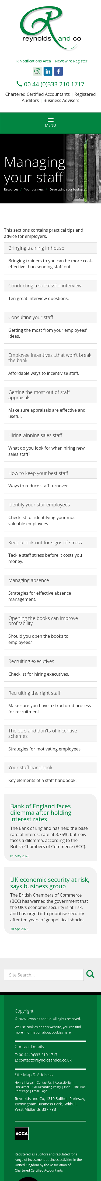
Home (19, 1082)
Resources (11, 189)
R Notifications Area (33, 61)
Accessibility (63, 1082)
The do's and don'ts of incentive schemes (42, 733)
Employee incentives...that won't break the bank (49, 358)
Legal (30, 1082)
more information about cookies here (43, 1032)
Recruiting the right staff (34, 693)
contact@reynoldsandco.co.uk (45, 1060)
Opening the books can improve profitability (43, 621)
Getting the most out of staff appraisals (39, 395)
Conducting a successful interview (45, 285)
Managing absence (28, 580)
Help (67, 1087)
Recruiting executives (31, 661)
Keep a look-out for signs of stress (45, 542)
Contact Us (44, 1082)
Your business (34, 189)
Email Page (39, 1091)
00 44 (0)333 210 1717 (54, 84)
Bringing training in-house (36, 248)
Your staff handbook (30, 767)
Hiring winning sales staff (35, 435)
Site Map (80, 1087)
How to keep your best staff (38, 473)
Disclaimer (22, 1087)
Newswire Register (71, 61)
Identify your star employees (39, 504)
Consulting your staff (30, 317)
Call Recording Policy (47, 1087)
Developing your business (67, 189)
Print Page (22, 1091)
